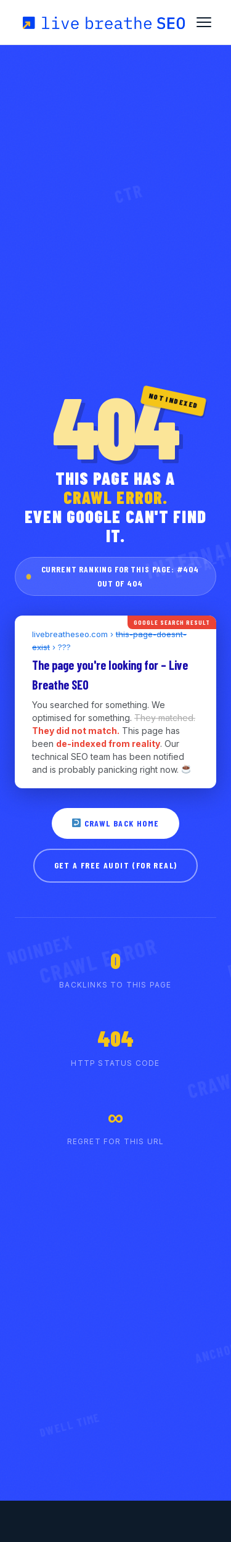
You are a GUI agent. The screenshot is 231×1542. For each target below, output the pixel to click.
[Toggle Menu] (204, 22)
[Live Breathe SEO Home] (103, 22)
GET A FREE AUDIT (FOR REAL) (115, 865)
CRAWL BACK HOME (115, 823)
